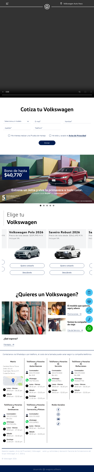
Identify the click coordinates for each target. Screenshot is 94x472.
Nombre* (68, 121)
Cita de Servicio (75, 330)
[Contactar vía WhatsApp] (89, 328)
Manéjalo (9, 344)
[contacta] (13, 381)
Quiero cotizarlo (27, 265)
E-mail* (38, 121)
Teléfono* (38, 128)
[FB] (58, 410)
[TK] (58, 424)
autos (45, 451)
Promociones (74, 314)
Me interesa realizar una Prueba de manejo (28, 135)
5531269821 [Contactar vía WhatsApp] (58, 380)
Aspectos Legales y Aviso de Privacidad (16, 451)
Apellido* (8, 128)
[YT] (58, 419)
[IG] (58, 415)
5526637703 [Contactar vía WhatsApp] (81, 380)
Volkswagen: (36, 451)
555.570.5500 (34, 416)
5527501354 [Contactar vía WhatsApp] (36, 380)
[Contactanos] (59, 3)
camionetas (53, 451)
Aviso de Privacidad (77, 135)
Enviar (47, 143)
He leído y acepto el (69, 135)
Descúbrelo (27, 272)
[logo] (47, 8)
